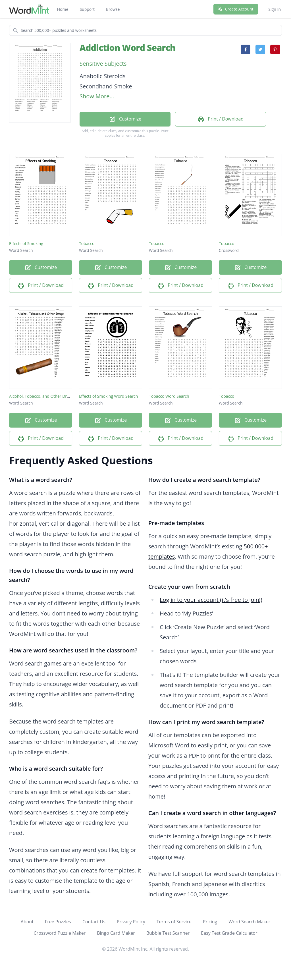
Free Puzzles (58, 922)
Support (87, 9)
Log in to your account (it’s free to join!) (211, 600)
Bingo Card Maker (116, 933)
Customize (125, 119)
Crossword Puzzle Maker (60, 933)
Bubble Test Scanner (168, 933)
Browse (113, 9)
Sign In (274, 9)
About (27, 922)
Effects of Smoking (26, 243)
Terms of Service (174, 922)
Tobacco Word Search (169, 396)
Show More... (97, 96)
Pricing (210, 922)
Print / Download (221, 119)
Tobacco (86, 243)
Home (62, 9)
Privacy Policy (131, 922)
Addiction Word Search (127, 47)
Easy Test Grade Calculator (229, 933)
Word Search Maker (249, 922)
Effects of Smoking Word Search (108, 396)
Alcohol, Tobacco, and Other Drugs (41, 396)
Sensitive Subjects (103, 63)
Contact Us (93, 922)
